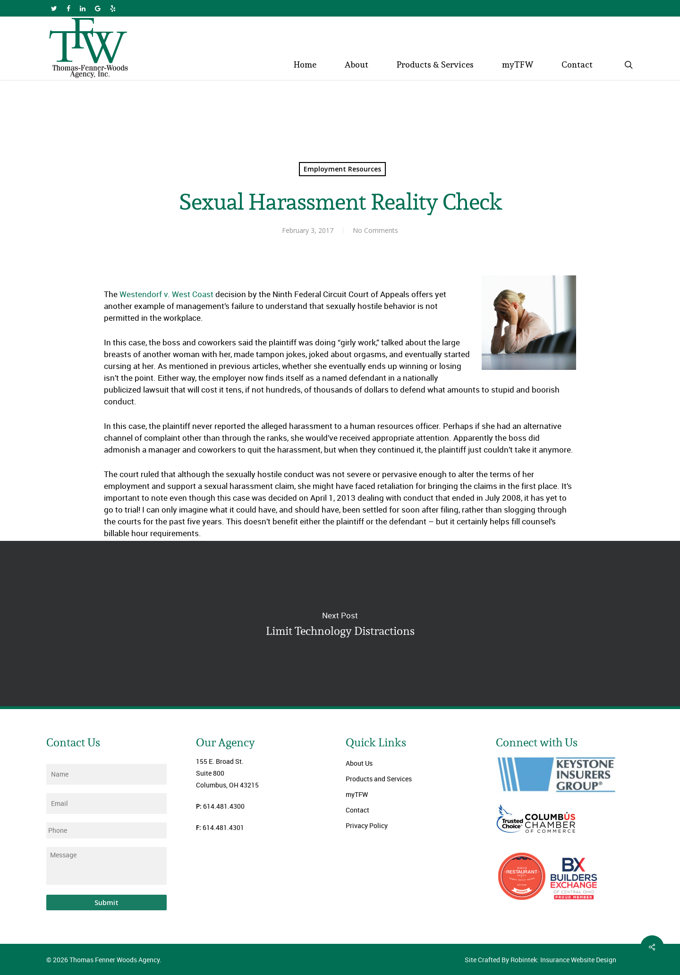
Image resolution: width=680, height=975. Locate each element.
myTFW (357, 794)
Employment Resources (342, 168)
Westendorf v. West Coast (167, 294)
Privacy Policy (367, 825)
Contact (357, 809)
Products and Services (379, 778)
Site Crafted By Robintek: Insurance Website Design (540, 959)
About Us (359, 763)
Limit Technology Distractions (340, 623)
